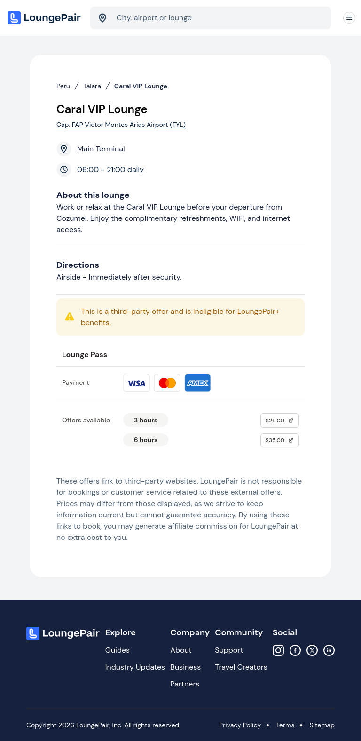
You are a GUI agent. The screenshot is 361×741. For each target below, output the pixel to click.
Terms (285, 725)
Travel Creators (241, 667)
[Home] (45, 17)
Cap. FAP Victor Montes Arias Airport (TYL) (121, 124)
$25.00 (280, 420)
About (181, 650)
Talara (92, 86)
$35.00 (280, 440)
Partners (184, 684)
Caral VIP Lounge (140, 86)
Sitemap (322, 725)
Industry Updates (135, 667)
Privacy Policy (240, 725)
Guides (117, 650)
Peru (63, 86)
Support (229, 650)
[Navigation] (349, 18)
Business (185, 667)
